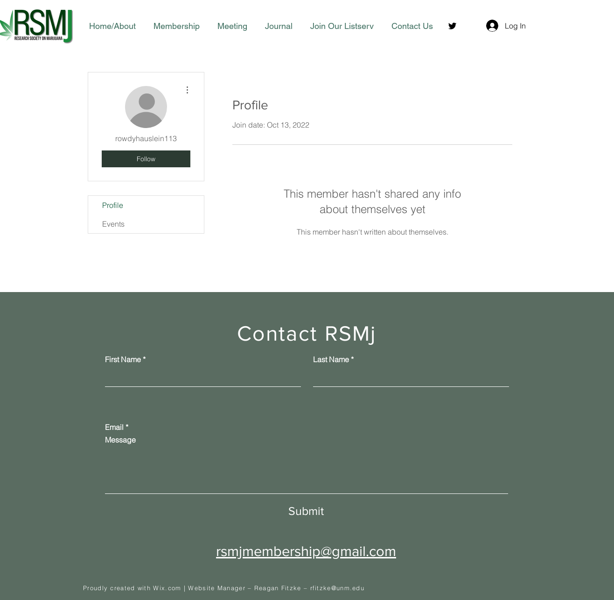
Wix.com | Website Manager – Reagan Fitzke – (231, 588)
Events (113, 224)
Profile (112, 205)
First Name (123, 359)
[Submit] (306, 510)
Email (114, 427)
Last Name (331, 359)
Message (120, 439)
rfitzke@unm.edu (337, 588)
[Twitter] (452, 26)
